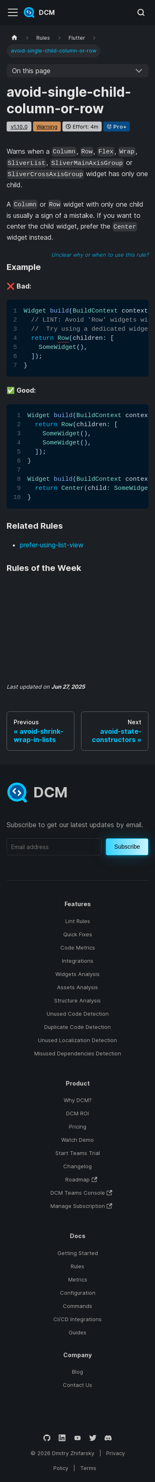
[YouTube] (77, 1437)
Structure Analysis (77, 1000)
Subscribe (127, 846)
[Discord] (108, 1437)
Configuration (77, 1292)
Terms (88, 1468)
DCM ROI (77, 1113)
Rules (77, 1266)
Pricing (77, 1126)
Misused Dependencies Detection (77, 1053)
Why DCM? (78, 1100)
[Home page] (14, 37)
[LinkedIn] (62, 1437)
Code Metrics (77, 947)
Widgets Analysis (77, 974)
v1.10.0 (19, 126)
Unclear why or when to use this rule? (99, 254)
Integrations (77, 960)
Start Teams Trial (77, 1153)
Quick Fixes (77, 934)
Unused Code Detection (78, 1013)
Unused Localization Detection (77, 1040)
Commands (77, 1306)
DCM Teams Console (81, 1192)
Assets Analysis (77, 987)
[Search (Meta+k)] (141, 12)
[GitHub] (46, 1437)
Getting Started (77, 1253)
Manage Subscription (81, 1206)
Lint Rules (77, 921)
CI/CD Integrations (77, 1319)
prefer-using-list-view (51, 545)
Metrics (77, 1279)
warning (46, 126)
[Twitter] (92, 1437)
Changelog (77, 1166)
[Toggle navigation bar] (13, 12)
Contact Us (77, 1385)
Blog (77, 1371)
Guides (77, 1332)
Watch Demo (77, 1139)
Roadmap (81, 1179)
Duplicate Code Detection (77, 1027)
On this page (31, 71)
